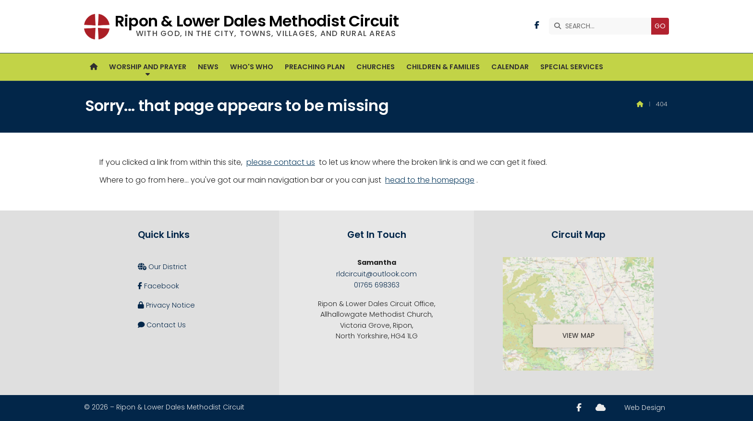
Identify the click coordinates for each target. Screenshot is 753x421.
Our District (162, 266)
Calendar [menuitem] (510, 67)
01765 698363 (377, 285)
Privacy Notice (166, 305)
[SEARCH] (602, 26)
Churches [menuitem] (375, 67)
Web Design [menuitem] (644, 407)
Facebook (158, 286)
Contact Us (162, 324)
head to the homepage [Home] (429, 180)
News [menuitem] (208, 67)
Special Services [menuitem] (571, 67)
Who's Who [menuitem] (251, 67)
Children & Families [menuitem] (443, 67)
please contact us (280, 162)
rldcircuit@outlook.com (376, 274)
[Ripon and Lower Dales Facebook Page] (536, 25)
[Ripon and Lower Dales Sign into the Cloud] (600, 407)
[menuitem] (93, 67)
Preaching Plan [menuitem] (315, 67)
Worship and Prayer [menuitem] (147, 67)
